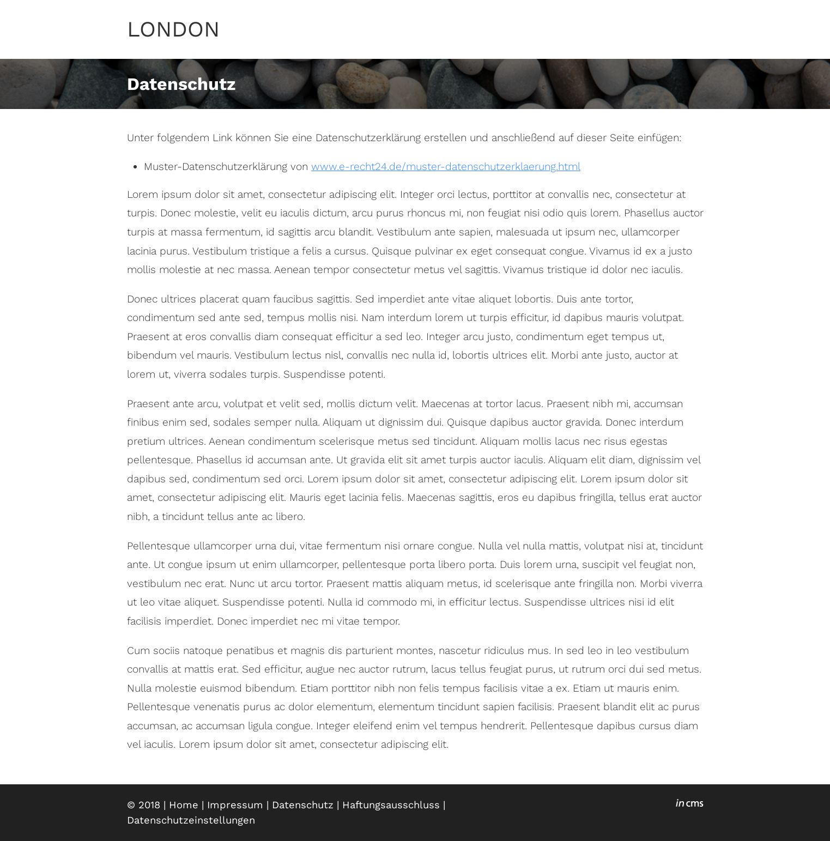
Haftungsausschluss (391, 804)
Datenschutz (303, 804)
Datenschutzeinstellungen (191, 820)
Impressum (235, 804)
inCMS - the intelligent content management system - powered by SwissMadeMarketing (690, 804)
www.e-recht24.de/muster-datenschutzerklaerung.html (445, 166)
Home (183, 804)
